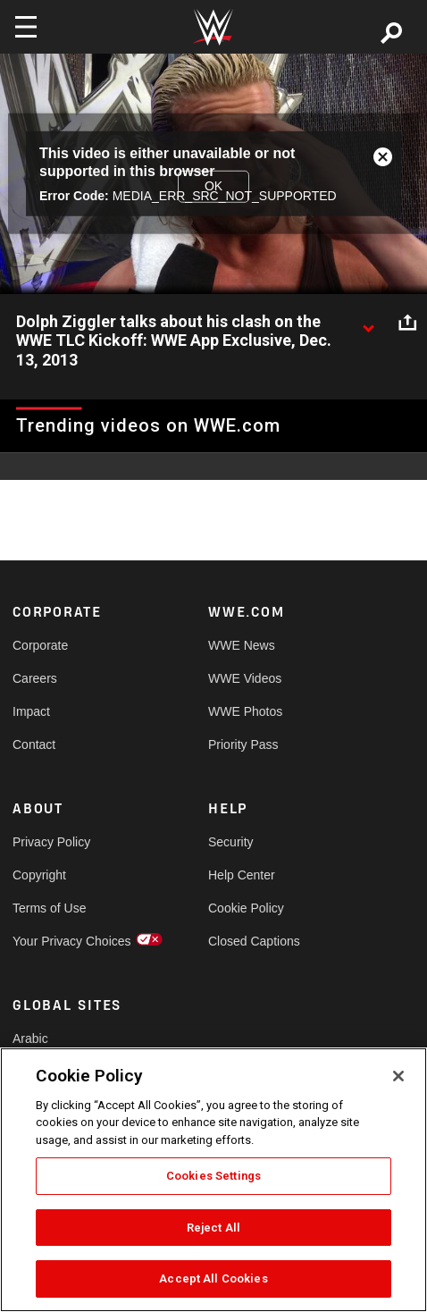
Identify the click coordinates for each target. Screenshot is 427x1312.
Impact (31, 711)
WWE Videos (244, 678)
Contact (34, 744)
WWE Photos (245, 711)
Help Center (241, 875)
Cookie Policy (246, 908)
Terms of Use (49, 908)
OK (213, 186)
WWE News (241, 645)
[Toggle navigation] (26, 27)
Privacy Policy (51, 842)
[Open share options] (407, 322)
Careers (35, 678)
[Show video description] (368, 322)
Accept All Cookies (213, 1278)
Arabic (30, 1038)
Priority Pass (243, 744)
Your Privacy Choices (62, 941)
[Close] (398, 1076)
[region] (213, 1179)
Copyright (39, 875)
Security (231, 842)
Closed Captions (254, 941)
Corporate (40, 645)
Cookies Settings (213, 1175)
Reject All (213, 1227)
